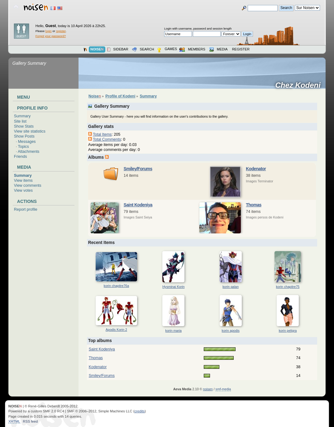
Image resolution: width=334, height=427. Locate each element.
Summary (22, 116)
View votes (23, 190)
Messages (27, 141)
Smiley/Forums (138, 169)
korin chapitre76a (116, 286)
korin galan (230, 287)
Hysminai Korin (173, 287)
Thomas (253, 205)
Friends (20, 156)
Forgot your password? (51, 36)
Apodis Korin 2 (116, 329)
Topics (23, 146)
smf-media (223, 389)
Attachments (28, 151)
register (61, 31)
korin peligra (288, 330)
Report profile (25, 209)
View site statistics (29, 131)
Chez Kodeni (300, 85)
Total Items (102, 134)
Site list (20, 121)
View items (23, 180)
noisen (208, 389)
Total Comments (107, 139)
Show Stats (24, 126)
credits (139, 411)
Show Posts (24, 136)
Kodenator (256, 169)
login (48, 31)
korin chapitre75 (287, 287)
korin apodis (231, 330)
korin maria (173, 330)
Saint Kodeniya (138, 205)
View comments (27, 185)
